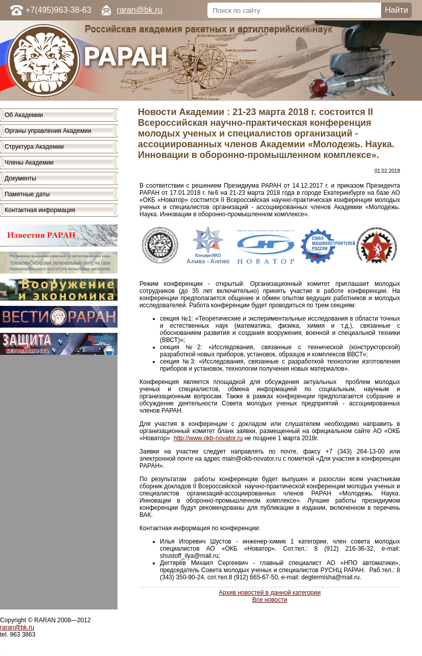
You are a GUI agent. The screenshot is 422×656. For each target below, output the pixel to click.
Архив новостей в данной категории (269, 592)
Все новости (269, 599)
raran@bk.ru (139, 10)
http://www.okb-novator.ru (208, 438)
